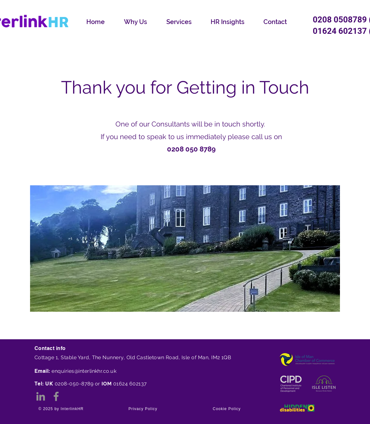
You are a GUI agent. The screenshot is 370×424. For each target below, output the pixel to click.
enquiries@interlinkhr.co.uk (84, 371)
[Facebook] (56, 396)
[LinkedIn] (40, 396)
